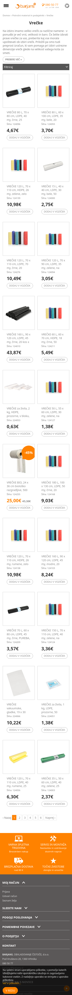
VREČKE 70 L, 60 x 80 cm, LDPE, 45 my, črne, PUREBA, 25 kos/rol (18, 636)
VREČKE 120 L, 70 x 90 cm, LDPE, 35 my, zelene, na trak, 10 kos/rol (53, 266)
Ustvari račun (9, 896)
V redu (10, 990)
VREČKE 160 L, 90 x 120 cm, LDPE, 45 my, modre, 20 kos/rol (53, 562)
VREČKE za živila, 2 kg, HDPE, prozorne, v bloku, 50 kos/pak (18, 414)
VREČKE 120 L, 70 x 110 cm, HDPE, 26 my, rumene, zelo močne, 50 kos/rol (18, 562)
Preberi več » (13, 59)
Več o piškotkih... (12, 983)
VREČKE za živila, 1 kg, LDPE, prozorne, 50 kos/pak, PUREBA (53, 710)
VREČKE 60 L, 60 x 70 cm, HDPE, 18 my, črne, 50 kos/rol (52, 340)
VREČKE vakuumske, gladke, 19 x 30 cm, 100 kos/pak (17, 710)
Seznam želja (9, 900)
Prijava (6, 891)
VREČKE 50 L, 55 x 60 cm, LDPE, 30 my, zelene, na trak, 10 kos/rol (52, 414)
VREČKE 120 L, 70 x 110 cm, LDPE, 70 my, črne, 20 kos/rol (18, 266)
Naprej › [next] (50, 817)
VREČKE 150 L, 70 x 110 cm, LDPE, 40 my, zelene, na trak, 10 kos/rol (53, 636)
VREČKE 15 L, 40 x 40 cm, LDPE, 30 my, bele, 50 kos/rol (52, 192)
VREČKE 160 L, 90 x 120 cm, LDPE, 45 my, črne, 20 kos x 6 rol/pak (18, 340)
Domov (6, 15)
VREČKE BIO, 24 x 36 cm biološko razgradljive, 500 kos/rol (17, 488)
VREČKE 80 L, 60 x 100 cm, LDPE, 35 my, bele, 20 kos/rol (52, 117)
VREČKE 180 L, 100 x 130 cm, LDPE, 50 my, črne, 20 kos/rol (53, 488)
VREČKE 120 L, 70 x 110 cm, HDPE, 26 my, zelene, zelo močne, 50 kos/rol (18, 192)
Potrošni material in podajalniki (28, 15)
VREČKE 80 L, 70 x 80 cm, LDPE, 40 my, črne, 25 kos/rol (18, 117)
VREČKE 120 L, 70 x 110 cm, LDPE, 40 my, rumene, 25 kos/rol (18, 784)
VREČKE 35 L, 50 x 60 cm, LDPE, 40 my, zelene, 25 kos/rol (52, 784)
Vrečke (49, 15)
